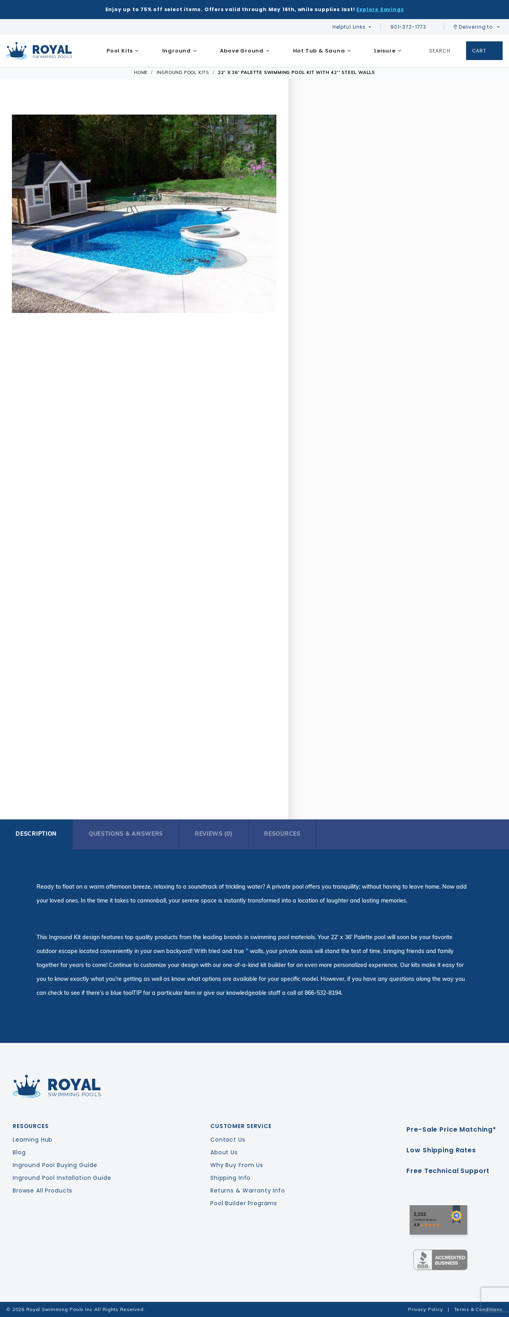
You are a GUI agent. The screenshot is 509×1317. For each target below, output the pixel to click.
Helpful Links (349, 26)
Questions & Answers (126, 833)
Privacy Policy (425, 1309)
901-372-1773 (412, 26)
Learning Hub (32, 1140)
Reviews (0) (214, 833)
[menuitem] (123, 51)
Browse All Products (42, 1190)
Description (36, 833)
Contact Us (227, 1140)
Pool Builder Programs (243, 1203)
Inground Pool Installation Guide (62, 1178)
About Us (224, 1152)
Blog (19, 1152)
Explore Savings (380, 9)
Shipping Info (230, 1178)
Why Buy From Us (236, 1165)
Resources (282, 833)
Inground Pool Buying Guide (55, 1165)
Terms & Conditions (478, 1309)
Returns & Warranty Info (247, 1190)
